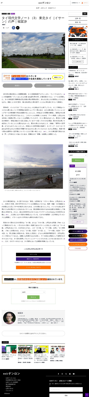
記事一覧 (78, 18)
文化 (9, 13)
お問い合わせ (9, 388)
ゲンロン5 (4, 13)
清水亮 (24, 362)
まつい (76, 137)
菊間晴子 (77, 76)
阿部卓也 (75, 110)
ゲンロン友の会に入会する (33, 267)
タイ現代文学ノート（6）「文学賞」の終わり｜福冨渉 (78, 57)
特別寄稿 (71, 76)
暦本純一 (20, 362)
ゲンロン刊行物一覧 (77, 235)
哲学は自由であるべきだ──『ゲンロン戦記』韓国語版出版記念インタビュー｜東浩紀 (77, 96)
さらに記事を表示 (78, 61)
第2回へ (17, 85)
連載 (70, 129)
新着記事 (71, 89)
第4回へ (49, 85)
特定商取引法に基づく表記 (13, 380)
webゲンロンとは (11, 378)
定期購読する (76, 2)
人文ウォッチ (44, 8)
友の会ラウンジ (52, 8)
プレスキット (9, 390)
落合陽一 (29, 362)
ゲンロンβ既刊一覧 (78, 231)
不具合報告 (78, 248)
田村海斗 (75, 129)
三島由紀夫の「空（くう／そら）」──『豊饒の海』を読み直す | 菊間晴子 (77, 72)
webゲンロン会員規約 (12, 382)
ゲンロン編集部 (5, 359)
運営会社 (8, 386)
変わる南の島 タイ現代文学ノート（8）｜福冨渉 (78, 44)
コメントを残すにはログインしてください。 (33, 333)
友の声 (37, 8)
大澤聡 (56, 360)
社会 (70, 118)
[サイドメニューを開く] (1, 3)
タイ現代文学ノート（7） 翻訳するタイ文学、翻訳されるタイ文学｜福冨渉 (78, 51)
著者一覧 (78, 22)
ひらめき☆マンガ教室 (39, 362)
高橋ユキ (77, 89)
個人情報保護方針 (11, 384)
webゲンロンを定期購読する (78, 240)
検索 (85, 13)
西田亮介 (52, 360)
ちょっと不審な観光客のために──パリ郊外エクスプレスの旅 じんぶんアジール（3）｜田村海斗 (77, 125)
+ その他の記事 (21, 316)
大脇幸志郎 (75, 118)
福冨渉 (3, 24)
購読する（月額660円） (33, 259)
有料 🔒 (12, 13)
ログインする (33, 254)
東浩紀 (61, 360)
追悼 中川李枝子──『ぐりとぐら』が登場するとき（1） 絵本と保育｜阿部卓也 (77, 106)
